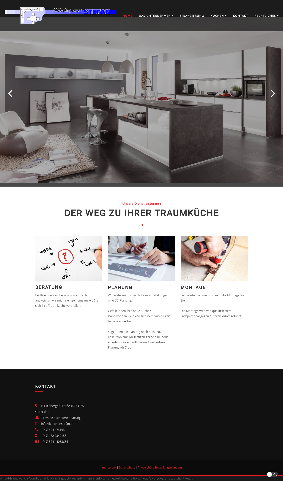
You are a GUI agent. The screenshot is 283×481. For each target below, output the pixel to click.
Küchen (219, 16)
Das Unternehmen (156, 16)
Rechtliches (266, 16)
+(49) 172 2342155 (53, 436)
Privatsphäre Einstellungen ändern (160, 467)
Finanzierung (192, 16)
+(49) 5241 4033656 (54, 442)
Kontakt (240, 16)
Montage (193, 287)
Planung (120, 287)
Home (127, 16)
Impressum (108, 467)
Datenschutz (127, 467)
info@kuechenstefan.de (57, 424)
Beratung (48, 287)
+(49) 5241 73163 (53, 430)
